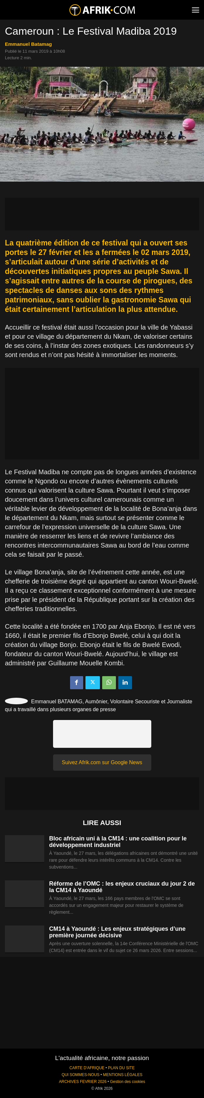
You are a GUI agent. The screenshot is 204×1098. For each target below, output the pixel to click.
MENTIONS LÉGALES (122, 1074)
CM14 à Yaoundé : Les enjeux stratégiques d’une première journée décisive (117, 932)
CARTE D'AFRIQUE (86, 1068)
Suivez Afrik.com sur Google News (102, 762)
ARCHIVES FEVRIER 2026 (82, 1081)
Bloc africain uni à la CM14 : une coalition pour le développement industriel (118, 841)
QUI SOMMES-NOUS (81, 1074)
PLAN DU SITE (121, 1068)
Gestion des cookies (127, 1081)
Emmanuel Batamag (28, 44)
